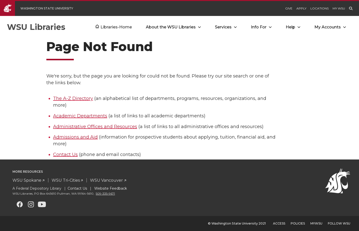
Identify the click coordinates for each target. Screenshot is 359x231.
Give (288, 8)
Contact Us (65, 154)
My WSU (339, 8)
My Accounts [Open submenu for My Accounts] (327, 27)
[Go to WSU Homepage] (40, 8)
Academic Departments (80, 116)
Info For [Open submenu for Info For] (259, 27)
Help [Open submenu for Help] (290, 27)
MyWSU (316, 223)
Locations (319, 8)
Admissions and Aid (75, 137)
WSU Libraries (36, 27)
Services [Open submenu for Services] (223, 27)
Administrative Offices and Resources (95, 126)
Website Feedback (110, 188)
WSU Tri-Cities (66, 180)
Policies (298, 223)
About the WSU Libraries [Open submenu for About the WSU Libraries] (171, 27)
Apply (301, 8)
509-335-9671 (105, 193)
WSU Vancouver (106, 180)
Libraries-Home (116, 27)
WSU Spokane (26, 180)
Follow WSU (339, 223)
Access (279, 223)
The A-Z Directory (73, 98)
